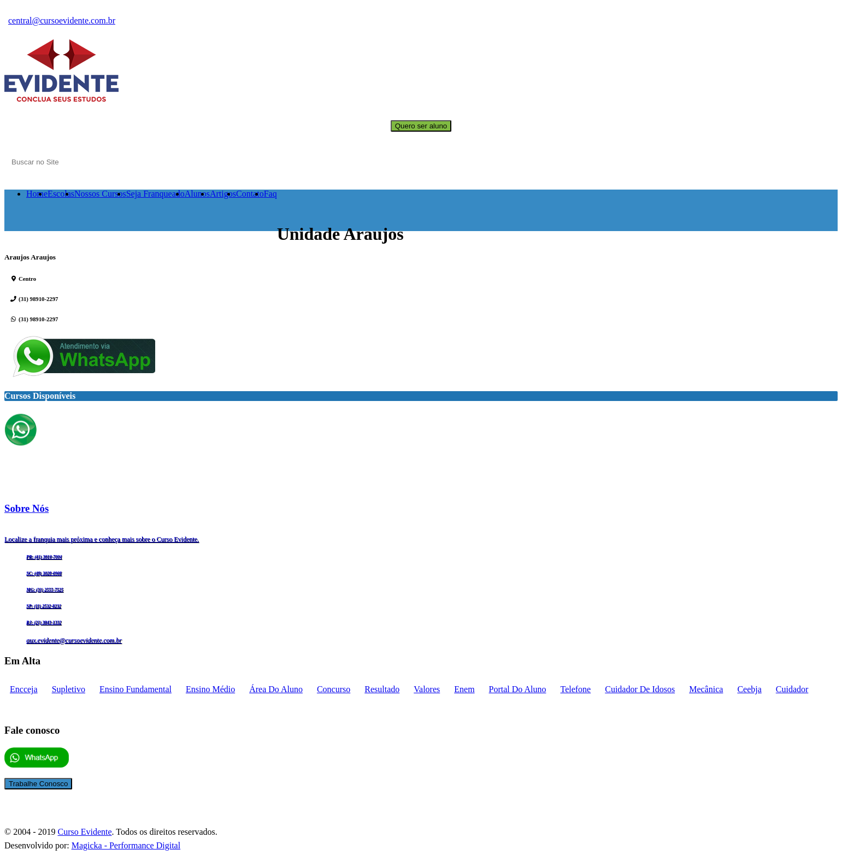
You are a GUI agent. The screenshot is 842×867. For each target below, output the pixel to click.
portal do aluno (517, 689)
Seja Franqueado (155, 193)
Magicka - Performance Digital (126, 845)
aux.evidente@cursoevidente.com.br (74, 640)
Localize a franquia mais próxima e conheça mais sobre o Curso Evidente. (101, 539)
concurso (333, 689)
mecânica (706, 689)
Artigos (223, 193)
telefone (575, 689)
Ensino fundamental (135, 689)
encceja (24, 689)
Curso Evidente (84, 831)
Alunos (197, 193)
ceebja (749, 689)
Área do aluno (276, 689)
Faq (270, 193)
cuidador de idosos (640, 689)
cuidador (792, 689)
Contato (250, 193)
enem (464, 689)
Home (37, 193)
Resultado (381, 689)
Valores (427, 689)
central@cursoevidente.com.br (61, 20)
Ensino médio (210, 689)
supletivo (68, 689)
